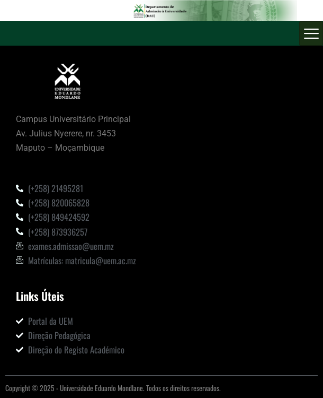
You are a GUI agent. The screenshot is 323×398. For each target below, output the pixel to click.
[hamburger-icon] (311, 33)
